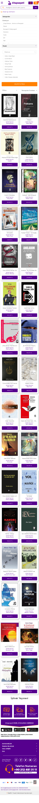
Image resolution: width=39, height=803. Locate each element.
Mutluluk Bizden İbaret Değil (10, 157)
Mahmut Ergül (9, 612)
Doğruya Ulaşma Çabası (9, 571)
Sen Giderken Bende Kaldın (29, 533)
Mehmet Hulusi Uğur (9, 575)
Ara (36, 7)
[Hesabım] (30, 3)
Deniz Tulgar (29, 650)
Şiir (4, 37)
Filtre (9, 90)
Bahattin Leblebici (29, 612)
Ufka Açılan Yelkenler (9, 458)
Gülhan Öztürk (10, 537)
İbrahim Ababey (10, 499)
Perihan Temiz (29, 687)
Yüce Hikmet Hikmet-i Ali (10, 270)
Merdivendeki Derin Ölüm (29, 458)
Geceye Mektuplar (29, 609)
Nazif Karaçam (29, 575)
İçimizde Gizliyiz (29, 646)
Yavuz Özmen (9, 424)
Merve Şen (9, 462)
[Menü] (2, 2)
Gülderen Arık (8, 72)
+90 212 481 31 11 (25, 769)
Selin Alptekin (29, 424)
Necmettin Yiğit (10, 650)
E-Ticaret (13, 801)
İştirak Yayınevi (10, 122)
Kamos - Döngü (10, 533)
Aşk (4, 40)
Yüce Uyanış (29, 157)
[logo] (16, 3)
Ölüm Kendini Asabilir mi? (9, 496)
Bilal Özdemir (7, 69)
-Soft (9, 801)
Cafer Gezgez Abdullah (10, 77)
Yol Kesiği (29, 496)
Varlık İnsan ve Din (29, 308)
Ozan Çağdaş (29, 273)
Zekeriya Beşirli (10, 349)
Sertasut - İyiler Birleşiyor (29, 195)
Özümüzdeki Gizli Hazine (9, 383)
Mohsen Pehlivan (29, 161)
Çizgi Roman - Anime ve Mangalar (13, 23)
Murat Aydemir (29, 537)
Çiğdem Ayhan (29, 349)
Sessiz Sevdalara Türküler (10, 308)
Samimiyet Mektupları (10, 684)
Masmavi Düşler (29, 684)
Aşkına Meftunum (10, 646)
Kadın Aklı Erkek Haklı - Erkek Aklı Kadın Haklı (29, 421)
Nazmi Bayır (29, 123)
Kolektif (10, 161)
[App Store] (6, 730)
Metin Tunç (10, 236)
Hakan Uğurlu (29, 236)
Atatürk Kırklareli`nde (29, 571)
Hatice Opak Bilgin (9, 56)
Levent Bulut (7, 58)
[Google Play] (19, 730)
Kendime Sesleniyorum (9, 120)
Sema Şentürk (8, 66)
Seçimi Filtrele (19, 84)
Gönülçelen (10, 233)
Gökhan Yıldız (7, 61)
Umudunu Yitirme (10, 609)
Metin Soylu (7, 74)
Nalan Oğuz (29, 462)
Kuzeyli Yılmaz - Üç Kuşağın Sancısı (29, 233)
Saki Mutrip (10, 687)
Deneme (5, 32)
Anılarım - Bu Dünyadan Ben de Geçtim (29, 271)
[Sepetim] (35, 3)
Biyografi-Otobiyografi (10, 29)
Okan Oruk (29, 386)
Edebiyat (5, 20)
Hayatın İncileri (29, 383)
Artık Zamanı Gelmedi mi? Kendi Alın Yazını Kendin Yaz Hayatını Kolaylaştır (10, 346)
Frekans (29, 120)
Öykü (4, 35)
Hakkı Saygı (10, 386)
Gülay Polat (7, 64)
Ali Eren (10, 311)
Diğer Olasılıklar (9, 421)
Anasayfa (4, 12)
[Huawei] (32, 730)
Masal (5, 26)
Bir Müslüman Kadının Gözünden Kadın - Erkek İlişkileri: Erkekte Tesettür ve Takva (29, 346)
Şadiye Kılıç (29, 499)
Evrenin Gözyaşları (10, 195)
